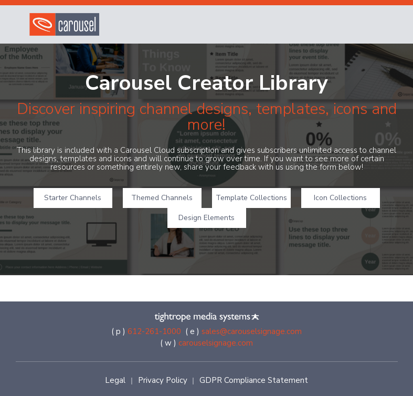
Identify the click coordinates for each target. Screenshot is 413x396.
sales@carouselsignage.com (252, 331)
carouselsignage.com (215, 343)
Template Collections (251, 198)
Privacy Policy (162, 380)
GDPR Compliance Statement (253, 380)
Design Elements (206, 218)
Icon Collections (340, 198)
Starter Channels (72, 198)
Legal (115, 380)
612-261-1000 (154, 331)
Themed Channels (162, 198)
